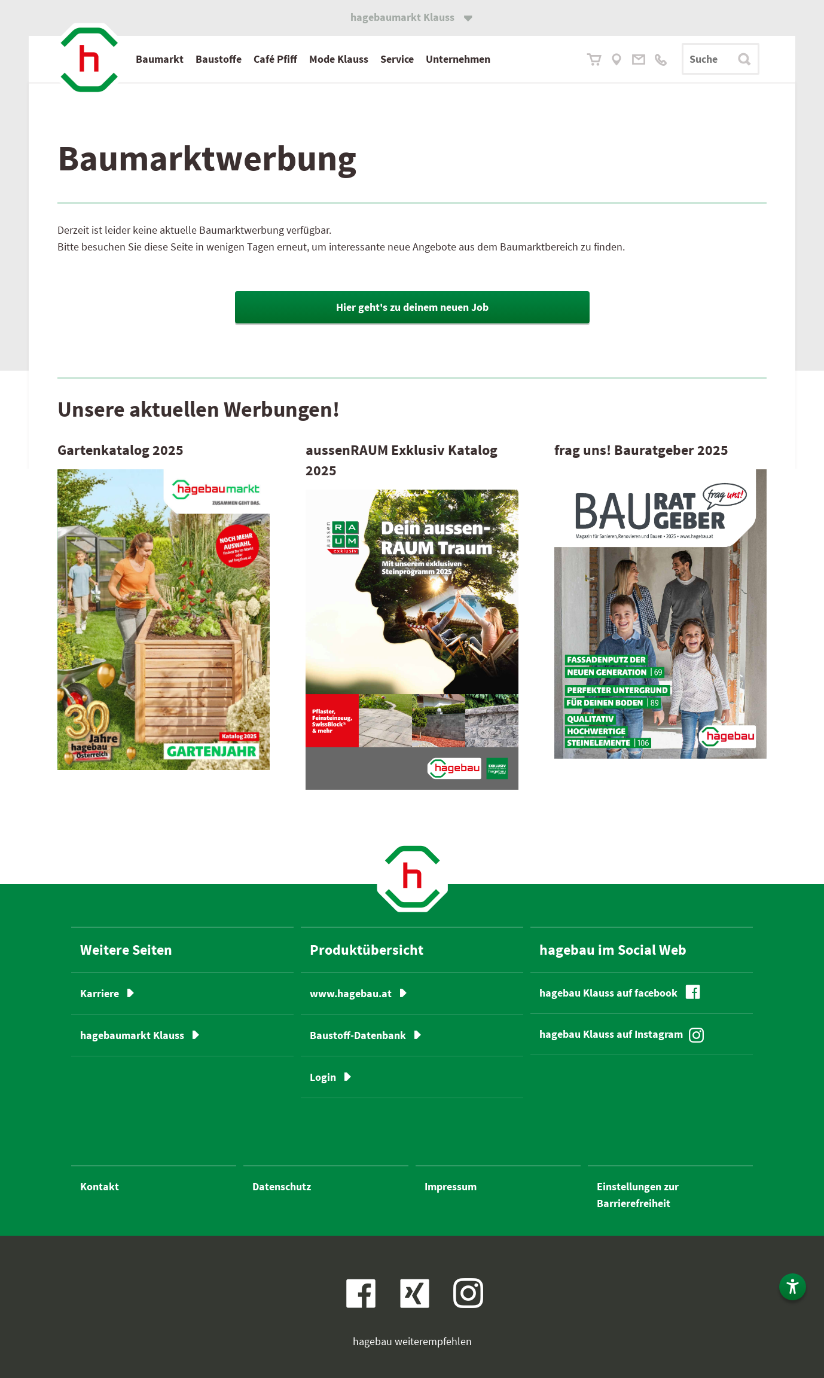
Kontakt (99, 1186)
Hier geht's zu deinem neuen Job (412, 307)
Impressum (451, 1186)
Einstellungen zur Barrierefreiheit (638, 1195)
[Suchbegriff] (720, 59)
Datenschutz (281, 1186)
